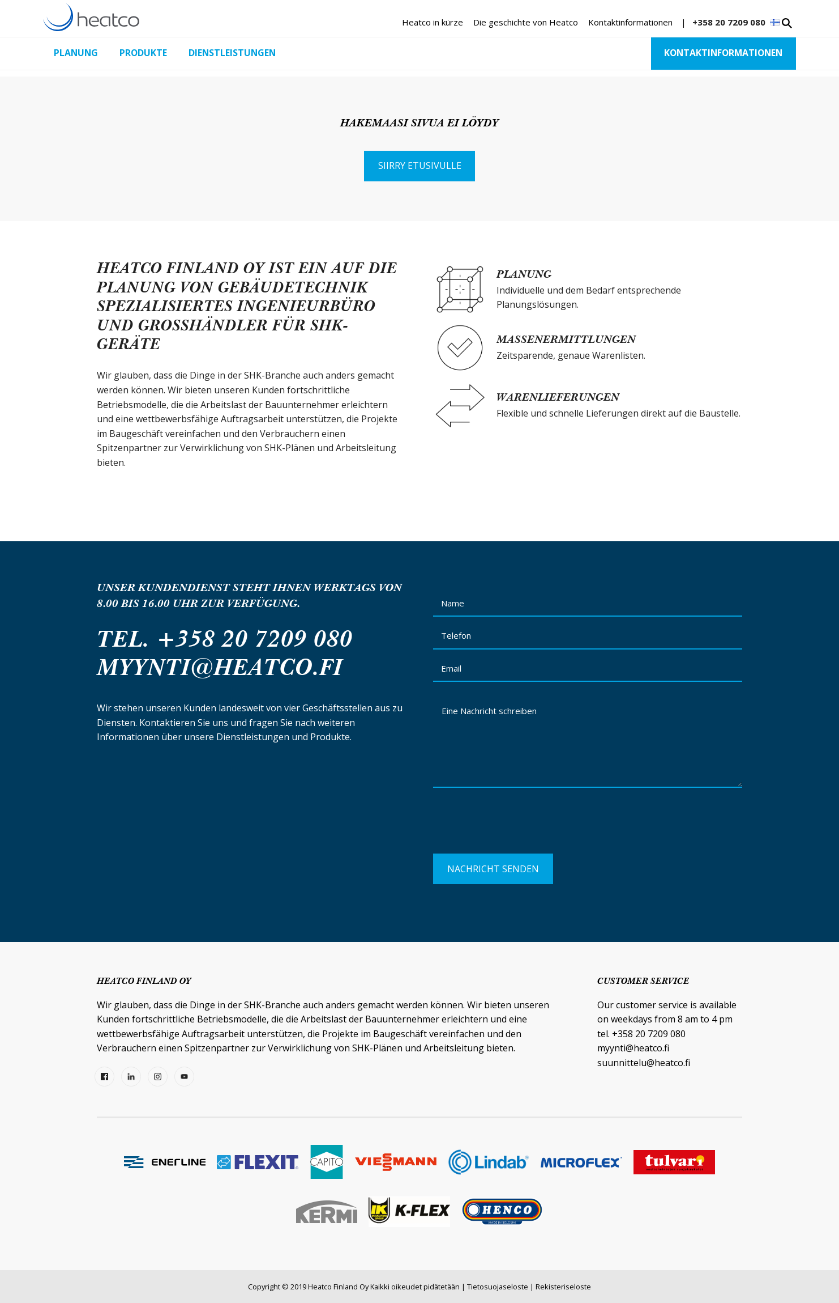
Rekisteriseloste (563, 1286)
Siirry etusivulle (419, 165)
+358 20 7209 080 (728, 22)
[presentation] (519, 825)
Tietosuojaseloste (497, 1286)
